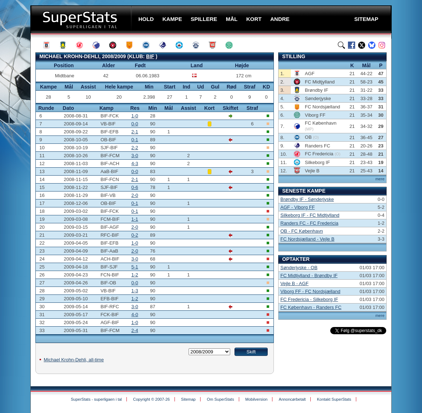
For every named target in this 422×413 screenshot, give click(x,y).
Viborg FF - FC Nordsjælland (310, 291)
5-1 (135, 267)
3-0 (135, 155)
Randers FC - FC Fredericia (309, 223)
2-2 (135, 147)
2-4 (135, 330)
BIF (150, 56)
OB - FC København (301, 231)
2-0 (135, 195)
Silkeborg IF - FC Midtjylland (309, 215)
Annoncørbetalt (292, 399)
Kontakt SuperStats (334, 399)
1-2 (135, 275)
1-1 (135, 219)
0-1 (135, 139)
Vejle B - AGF (294, 283)
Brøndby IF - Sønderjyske (307, 199)
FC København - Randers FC (310, 307)
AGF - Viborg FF (297, 207)
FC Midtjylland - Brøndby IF (308, 275)
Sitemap (188, 399)
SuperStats (82, 19)
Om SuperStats (220, 399)
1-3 (135, 290)
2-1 (135, 131)
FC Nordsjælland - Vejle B (307, 239)
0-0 (135, 123)
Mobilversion (256, 399)
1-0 (135, 116)
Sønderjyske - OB (299, 267)
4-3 (135, 163)
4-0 (135, 314)
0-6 (135, 187)
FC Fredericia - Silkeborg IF (309, 299)
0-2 (135, 235)
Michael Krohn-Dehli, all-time (74, 359)
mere (379, 179)
